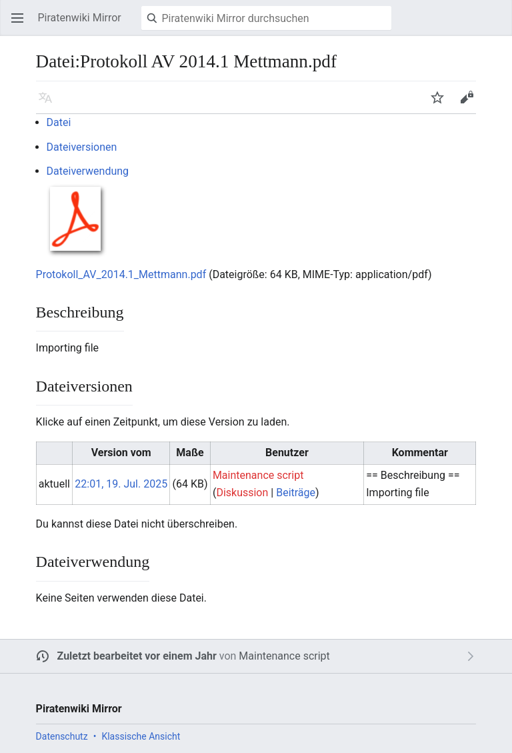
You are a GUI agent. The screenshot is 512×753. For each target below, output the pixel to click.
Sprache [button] (49, 103)
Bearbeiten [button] (470, 103)
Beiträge (295, 492)
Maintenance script (284, 656)
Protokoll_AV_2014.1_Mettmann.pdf (121, 274)
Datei (59, 122)
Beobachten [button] (441, 103)
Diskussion (242, 492)
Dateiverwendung (88, 171)
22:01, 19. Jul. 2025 (121, 484)
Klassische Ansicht (140, 736)
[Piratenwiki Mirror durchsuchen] (266, 18)
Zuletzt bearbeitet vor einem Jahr (137, 656)
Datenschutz (62, 736)
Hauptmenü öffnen (21, 24)
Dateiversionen (82, 147)
